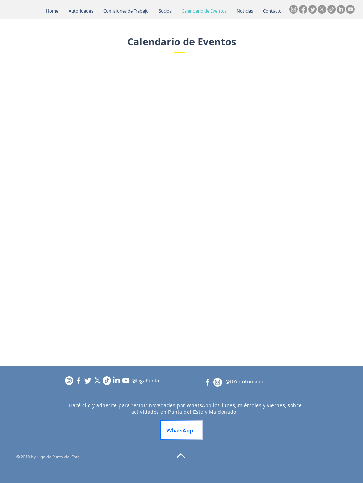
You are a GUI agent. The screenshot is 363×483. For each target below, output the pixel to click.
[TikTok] (331, 9)
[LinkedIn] (341, 9)
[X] (322, 9)
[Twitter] (312, 9)
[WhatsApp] (181, 430)
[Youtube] (350, 9)
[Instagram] (293, 9)
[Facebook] (303, 9)
